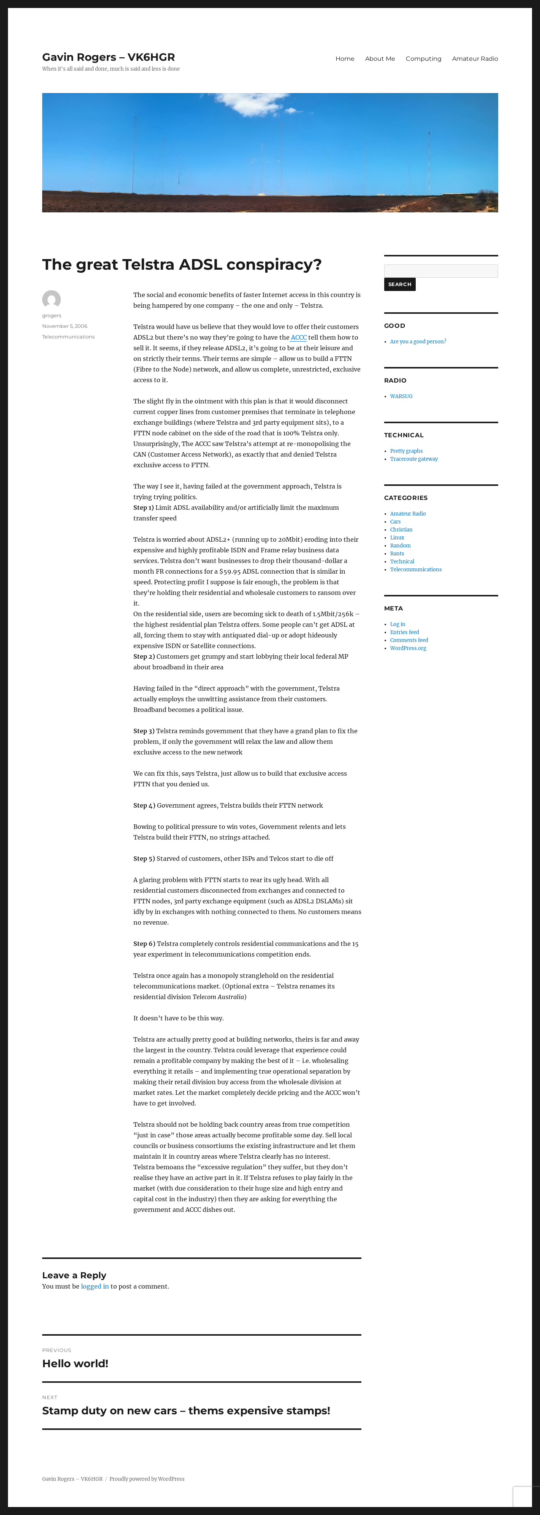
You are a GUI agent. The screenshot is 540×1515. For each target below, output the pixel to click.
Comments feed (409, 640)
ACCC (298, 337)
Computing (424, 58)
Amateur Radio (475, 58)
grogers (51, 315)
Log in (397, 624)
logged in (95, 1286)
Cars (395, 522)
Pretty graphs (406, 451)
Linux (397, 538)
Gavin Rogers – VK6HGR (108, 57)
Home (345, 58)
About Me (380, 58)
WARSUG (401, 396)
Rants (397, 553)
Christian (401, 530)
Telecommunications (68, 337)
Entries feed (404, 632)
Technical (402, 561)
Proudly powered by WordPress (147, 1479)
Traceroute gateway (414, 459)
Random (400, 545)
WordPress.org (408, 648)
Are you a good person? (418, 341)
